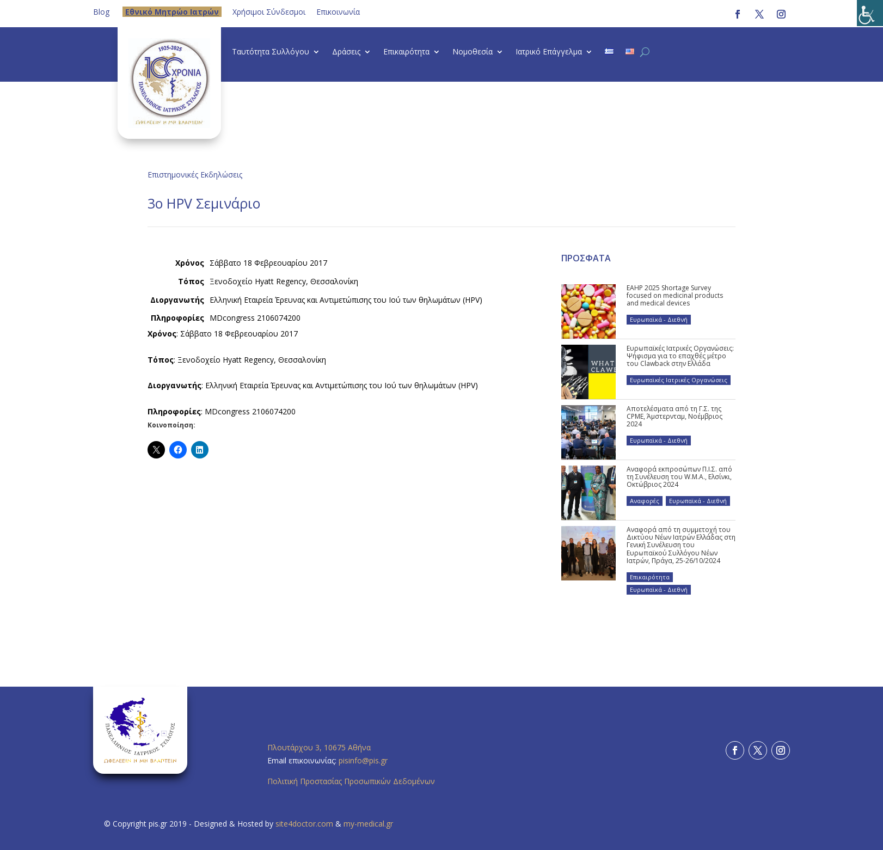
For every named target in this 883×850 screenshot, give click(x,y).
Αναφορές (644, 501)
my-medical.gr (368, 823)
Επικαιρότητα (406, 52)
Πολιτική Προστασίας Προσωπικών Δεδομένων (351, 781)
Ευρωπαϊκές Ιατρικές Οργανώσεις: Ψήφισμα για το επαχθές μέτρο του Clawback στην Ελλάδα (680, 356)
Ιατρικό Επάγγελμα (549, 52)
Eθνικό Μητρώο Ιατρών (172, 12)
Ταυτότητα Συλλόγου (270, 52)
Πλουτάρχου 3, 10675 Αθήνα (319, 747)
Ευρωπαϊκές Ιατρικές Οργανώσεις (678, 380)
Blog (101, 12)
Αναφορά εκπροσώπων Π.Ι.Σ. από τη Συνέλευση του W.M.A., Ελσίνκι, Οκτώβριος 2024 (679, 477)
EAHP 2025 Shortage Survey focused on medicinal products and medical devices (675, 295)
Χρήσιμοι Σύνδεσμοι (268, 12)
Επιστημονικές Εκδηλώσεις (195, 174)
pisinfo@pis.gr (364, 760)
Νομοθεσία (472, 52)
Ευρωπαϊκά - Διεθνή (659, 319)
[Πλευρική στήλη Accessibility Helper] (870, 13)
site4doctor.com (304, 823)
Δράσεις (346, 52)
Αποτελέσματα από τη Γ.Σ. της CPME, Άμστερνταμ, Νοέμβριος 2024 (674, 416)
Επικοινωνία (338, 12)
